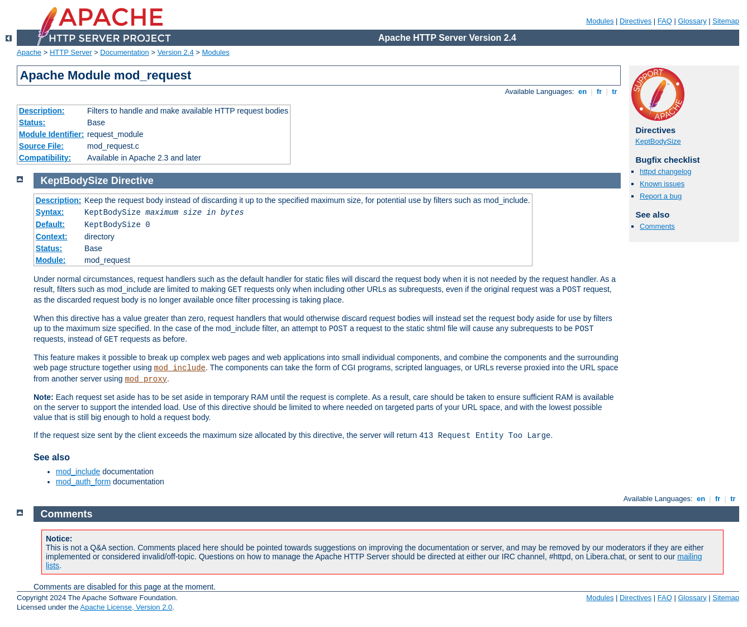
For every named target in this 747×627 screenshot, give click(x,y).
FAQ (665, 21)
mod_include (180, 368)
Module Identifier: (51, 134)
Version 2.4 (176, 52)
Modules (599, 21)
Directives (635, 21)
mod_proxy (146, 379)
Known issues (662, 184)
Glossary (692, 21)
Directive (132, 180)
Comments (657, 226)
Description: (42, 110)
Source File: (41, 146)
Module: (51, 260)
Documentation (124, 52)
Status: (32, 122)
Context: (52, 236)
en (582, 91)
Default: (50, 224)
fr (599, 91)
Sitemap (725, 21)
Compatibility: (45, 157)
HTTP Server (71, 52)
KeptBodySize (658, 141)
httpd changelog (666, 171)
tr (615, 91)
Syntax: (50, 212)
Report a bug (661, 196)
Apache (29, 52)
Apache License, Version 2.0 (126, 607)
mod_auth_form (83, 481)
